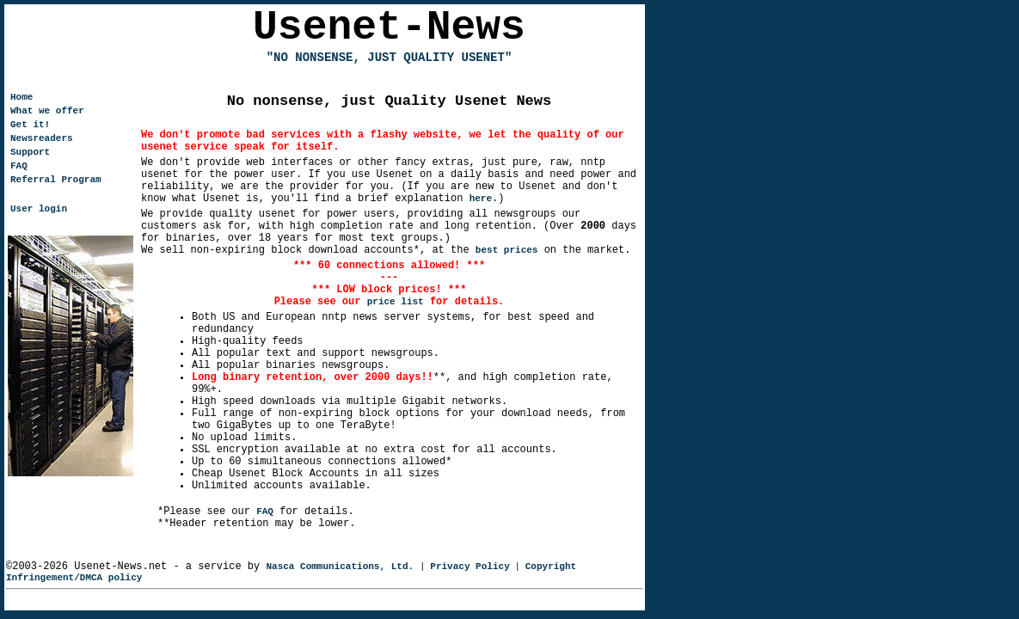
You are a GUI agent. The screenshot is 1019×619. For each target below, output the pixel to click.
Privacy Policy (469, 566)
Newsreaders (41, 138)
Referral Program (55, 180)
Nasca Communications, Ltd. (340, 566)
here (481, 198)
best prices (507, 250)
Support (30, 152)
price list (395, 302)
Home (21, 97)
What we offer (47, 111)
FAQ (264, 511)
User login (38, 209)
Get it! (30, 125)
